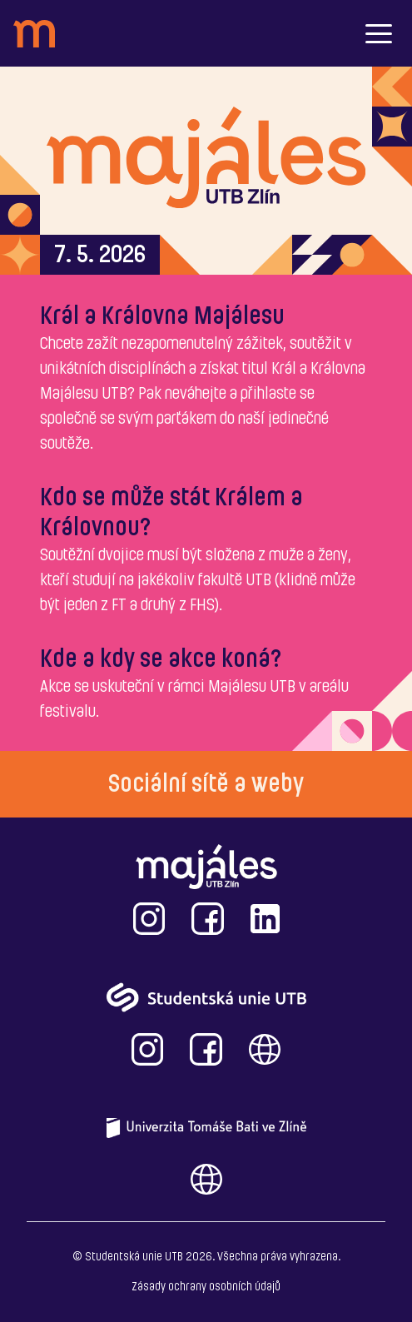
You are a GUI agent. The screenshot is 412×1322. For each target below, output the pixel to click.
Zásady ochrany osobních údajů (206, 1287)
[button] (379, 33)
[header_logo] (34, 33)
